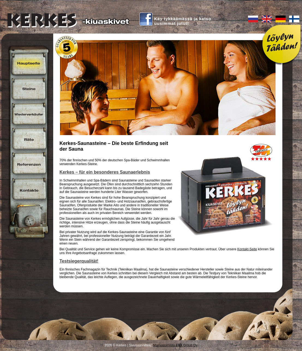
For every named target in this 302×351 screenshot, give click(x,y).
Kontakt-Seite (247, 249)
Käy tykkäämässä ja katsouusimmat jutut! (182, 21)
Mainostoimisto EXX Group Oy (175, 345)
